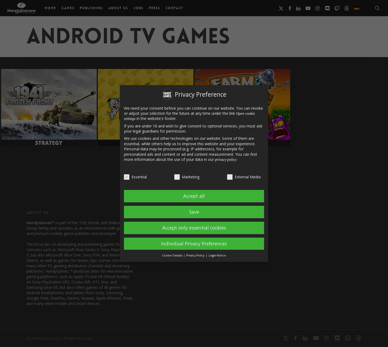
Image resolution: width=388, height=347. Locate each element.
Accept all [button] (194, 196)
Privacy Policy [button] (195, 255)
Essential (135, 176)
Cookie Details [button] (172, 255)
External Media (244, 176)
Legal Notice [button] (217, 255)
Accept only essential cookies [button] (194, 227)
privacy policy (226, 160)
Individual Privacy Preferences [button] (194, 243)
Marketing (186, 176)
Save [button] (194, 212)
